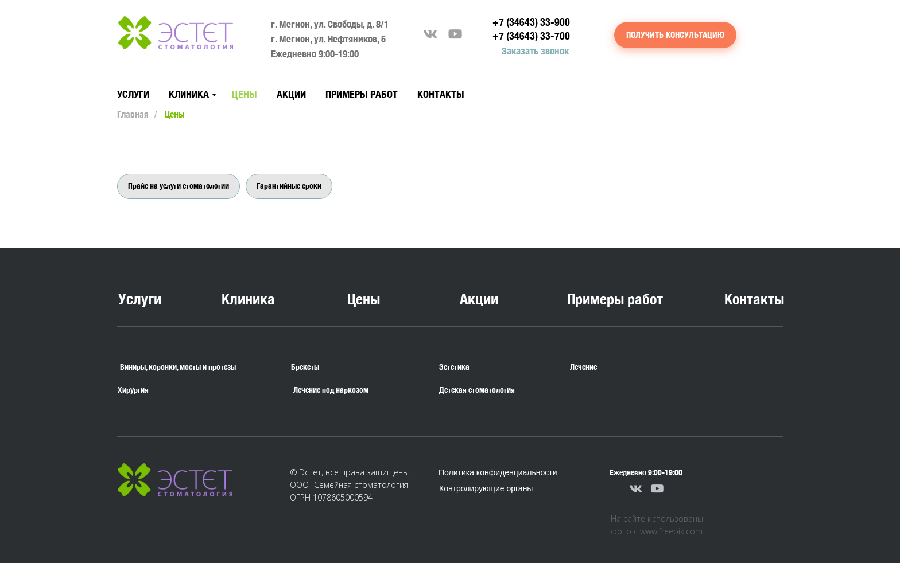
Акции (291, 94)
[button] (675, 35)
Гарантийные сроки (289, 185)
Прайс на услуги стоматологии (178, 185)
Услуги (133, 94)
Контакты (440, 94)
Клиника (189, 94)
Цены (244, 94)
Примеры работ (361, 94)
